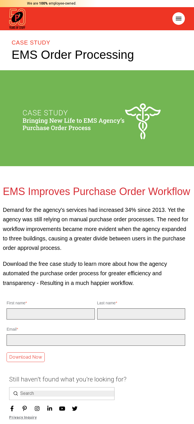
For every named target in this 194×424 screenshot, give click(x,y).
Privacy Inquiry (23, 417)
